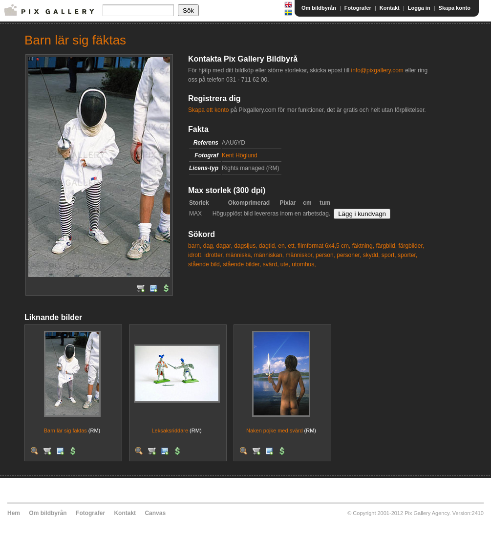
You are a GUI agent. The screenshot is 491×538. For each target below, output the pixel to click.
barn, (194, 245)
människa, (239, 255)
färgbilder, (411, 245)
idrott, (195, 255)
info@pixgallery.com (377, 70)
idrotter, (214, 255)
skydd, (371, 255)
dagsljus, (245, 245)
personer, (349, 255)
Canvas (155, 513)
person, (325, 255)
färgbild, (386, 245)
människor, (300, 255)
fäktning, (363, 245)
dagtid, (268, 245)
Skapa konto (454, 8)
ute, (285, 264)
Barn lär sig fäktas (65, 430)
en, (282, 245)
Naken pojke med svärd (274, 430)
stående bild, (204, 264)
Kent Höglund (239, 155)
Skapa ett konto (208, 110)
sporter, (407, 255)
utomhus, (304, 264)
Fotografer (357, 8)
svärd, (271, 264)
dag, (208, 245)
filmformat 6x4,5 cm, (324, 245)
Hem (13, 513)
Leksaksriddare (169, 430)
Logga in (419, 8)
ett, (292, 245)
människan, (269, 255)
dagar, (224, 245)
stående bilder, (242, 264)
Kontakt (390, 8)
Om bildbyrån (318, 8)
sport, (389, 255)
